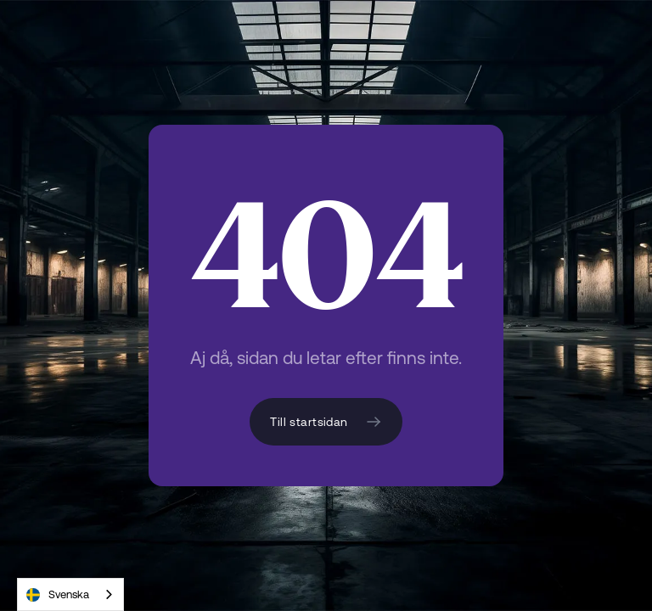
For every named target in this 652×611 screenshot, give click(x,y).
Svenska (57, 595)
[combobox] (70, 594)
